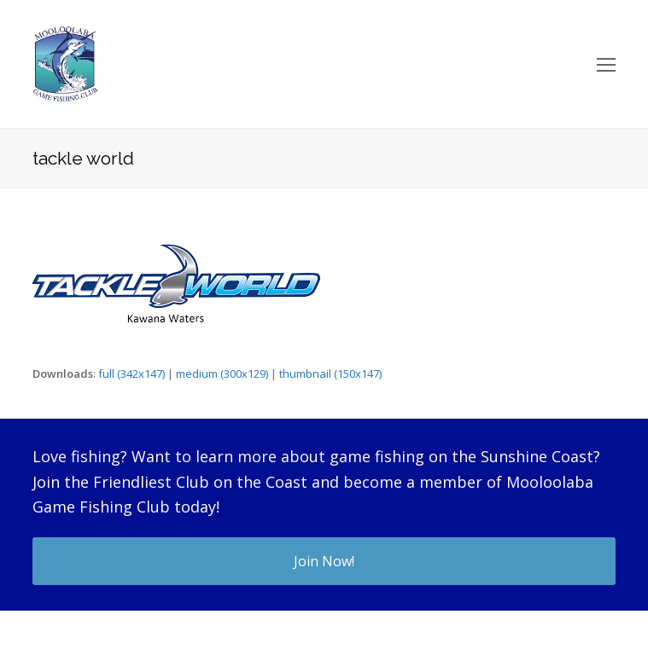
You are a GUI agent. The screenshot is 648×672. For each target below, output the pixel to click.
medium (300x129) (222, 373)
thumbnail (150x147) (330, 373)
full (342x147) (131, 373)
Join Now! (324, 561)
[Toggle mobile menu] (606, 64)
